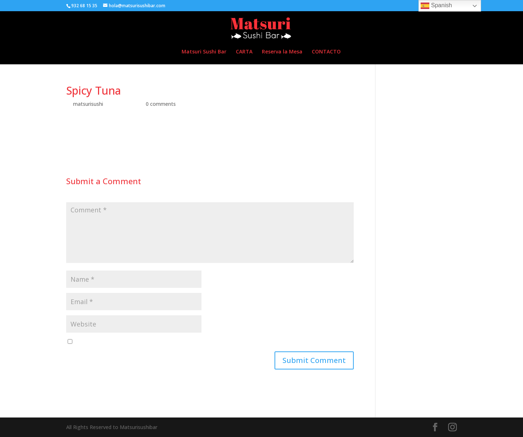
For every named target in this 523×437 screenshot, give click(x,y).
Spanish (436, 5)
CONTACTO (326, 52)
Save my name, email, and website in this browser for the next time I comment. (169, 341)
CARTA (244, 52)
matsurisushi (88, 103)
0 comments (161, 103)
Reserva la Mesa (282, 52)
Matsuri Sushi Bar (204, 52)
